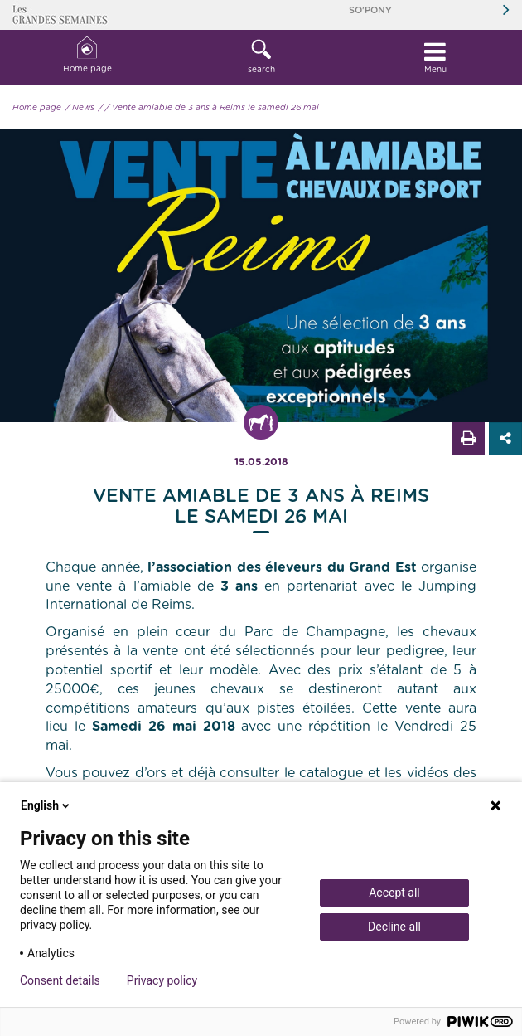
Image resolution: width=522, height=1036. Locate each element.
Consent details (60, 980)
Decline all (394, 926)
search (261, 56)
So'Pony (370, 10)
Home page (87, 55)
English (46, 805)
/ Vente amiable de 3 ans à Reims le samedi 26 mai (212, 108)
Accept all (394, 892)
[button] (261, 57)
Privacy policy (162, 980)
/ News (79, 108)
